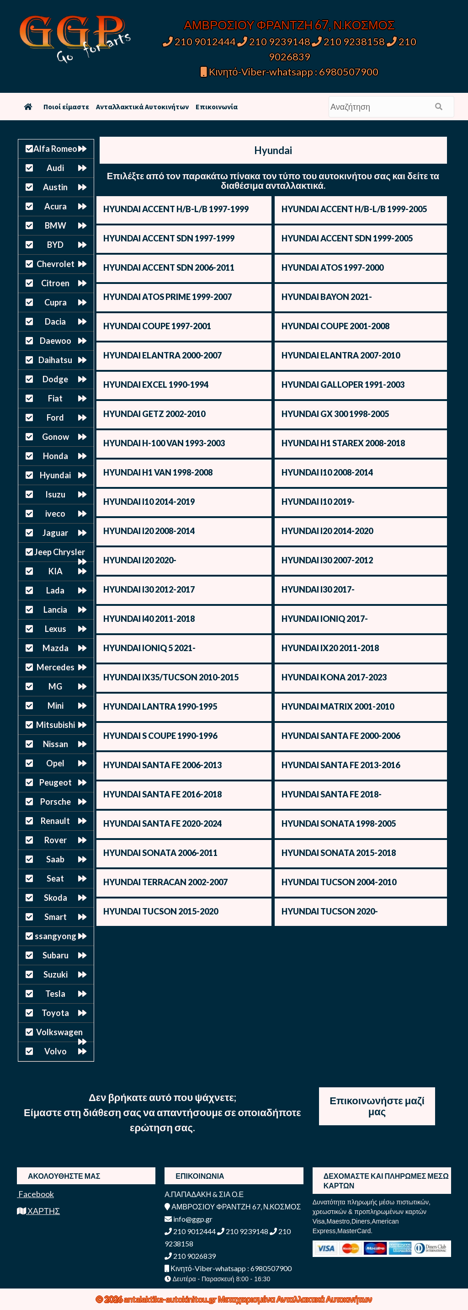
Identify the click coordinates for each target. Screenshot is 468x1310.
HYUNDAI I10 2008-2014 (327, 472)
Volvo (55, 1051)
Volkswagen (59, 1032)
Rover (55, 840)
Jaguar (55, 533)
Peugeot (55, 782)
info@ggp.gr (189, 1218)
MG (55, 686)
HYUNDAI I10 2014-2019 (149, 502)
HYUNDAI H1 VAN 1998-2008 (158, 472)
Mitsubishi (55, 725)
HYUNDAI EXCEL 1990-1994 (155, 385)
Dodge (55, 379)
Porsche (55, 802)
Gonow (55, 437)
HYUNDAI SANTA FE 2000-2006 (341, 736)
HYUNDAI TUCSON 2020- (330, 911)
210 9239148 (273, 41)
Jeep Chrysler (59, 552)
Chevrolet (55, 264)
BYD (55, 245)
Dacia (55, 321)
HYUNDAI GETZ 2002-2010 (154, 414)
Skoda (55, 898)
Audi (55, 168)
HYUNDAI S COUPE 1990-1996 (160, 736)
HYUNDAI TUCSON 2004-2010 (339, 882)
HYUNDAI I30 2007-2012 (327, 560)
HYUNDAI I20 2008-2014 (149, 531)
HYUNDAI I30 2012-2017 (149, 589)
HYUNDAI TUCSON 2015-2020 (160, 911)
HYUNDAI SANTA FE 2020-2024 (162, 823)
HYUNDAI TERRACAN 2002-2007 (165, 882)
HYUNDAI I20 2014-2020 (327, 531)
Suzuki (55, 974)
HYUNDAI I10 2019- (318, 502)
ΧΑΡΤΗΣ (38, 1211)
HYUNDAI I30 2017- (318, 589)
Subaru (56, 955)
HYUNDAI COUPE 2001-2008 (335, 326)
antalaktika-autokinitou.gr (171, 1299)
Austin (55, 187)
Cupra (55, 302)
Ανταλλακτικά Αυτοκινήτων (142, 106)
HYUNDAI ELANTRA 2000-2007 (162, 355)
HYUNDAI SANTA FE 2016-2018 (162, 794)
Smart (55, 917)
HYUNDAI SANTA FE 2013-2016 (341, 765)
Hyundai (55, 475)
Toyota (55, 1013)
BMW (55, 225)
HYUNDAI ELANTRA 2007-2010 (341, 355)
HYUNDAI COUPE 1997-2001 (157, 326)
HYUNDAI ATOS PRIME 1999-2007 (167, 297)
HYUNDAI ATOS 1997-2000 (332, 267)
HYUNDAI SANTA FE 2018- (332, 794)
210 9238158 (349, 41)
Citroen (55, 283)
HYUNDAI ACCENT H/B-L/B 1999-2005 (354, 209)
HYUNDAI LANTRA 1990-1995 (160, 706)
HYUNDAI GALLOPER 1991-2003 (343, 385)
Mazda (56, 648)
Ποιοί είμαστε (66, 106)
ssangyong (55, 936)
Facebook (35, 1194)
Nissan (55, 744)
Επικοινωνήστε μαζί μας (377, 1106)
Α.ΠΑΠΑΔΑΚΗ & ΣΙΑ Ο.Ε (204, 1194)
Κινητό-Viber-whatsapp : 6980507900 (289, 71)
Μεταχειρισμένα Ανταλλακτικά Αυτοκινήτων (295, 1299)
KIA (55, 571)
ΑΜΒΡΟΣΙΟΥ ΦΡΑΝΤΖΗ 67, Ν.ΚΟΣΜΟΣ (289, 24)
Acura (55, 206)
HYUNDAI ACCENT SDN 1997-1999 (168, 238)
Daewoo (55, 341)
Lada (55, 590)
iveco (55, 513)
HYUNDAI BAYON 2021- (327, 297)
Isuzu (55, 494)
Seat (55, 878)
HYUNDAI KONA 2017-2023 (334, 677)
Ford (55, 417)
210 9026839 (190, 1255)
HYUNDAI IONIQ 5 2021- (149, 648)
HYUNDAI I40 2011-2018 (149, 619)
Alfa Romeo (55, 149)
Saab (55, 859)
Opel (55, 763)
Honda (55, 456)
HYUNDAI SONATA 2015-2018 (339, 853)
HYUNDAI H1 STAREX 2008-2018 (343, 443)
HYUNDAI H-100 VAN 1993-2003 (164, 443)
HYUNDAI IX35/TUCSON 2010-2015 (171, 677)
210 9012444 (199, 41)
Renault (55, 821)
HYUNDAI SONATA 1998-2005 (339, 823)
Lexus (55, 629)
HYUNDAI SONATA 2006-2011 (160, 853)
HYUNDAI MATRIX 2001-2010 (338, 706)
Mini (56, 705)
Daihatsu (55, 360)
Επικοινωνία (217, 106)
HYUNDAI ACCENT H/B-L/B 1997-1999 (176, 209)
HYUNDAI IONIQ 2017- (325, 619)
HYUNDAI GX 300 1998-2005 (335, 414)
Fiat (55, 398)
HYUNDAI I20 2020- (139, 560)
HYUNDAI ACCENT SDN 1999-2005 (347, 238)
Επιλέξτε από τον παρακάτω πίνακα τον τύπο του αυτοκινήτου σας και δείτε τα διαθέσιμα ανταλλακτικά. (273, 180)
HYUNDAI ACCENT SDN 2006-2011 (168, 267)
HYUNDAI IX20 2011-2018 (330, 648)
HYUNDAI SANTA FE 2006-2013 (162, 765)
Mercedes (55, 667)
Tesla (55, 994)
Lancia (55, 609)
